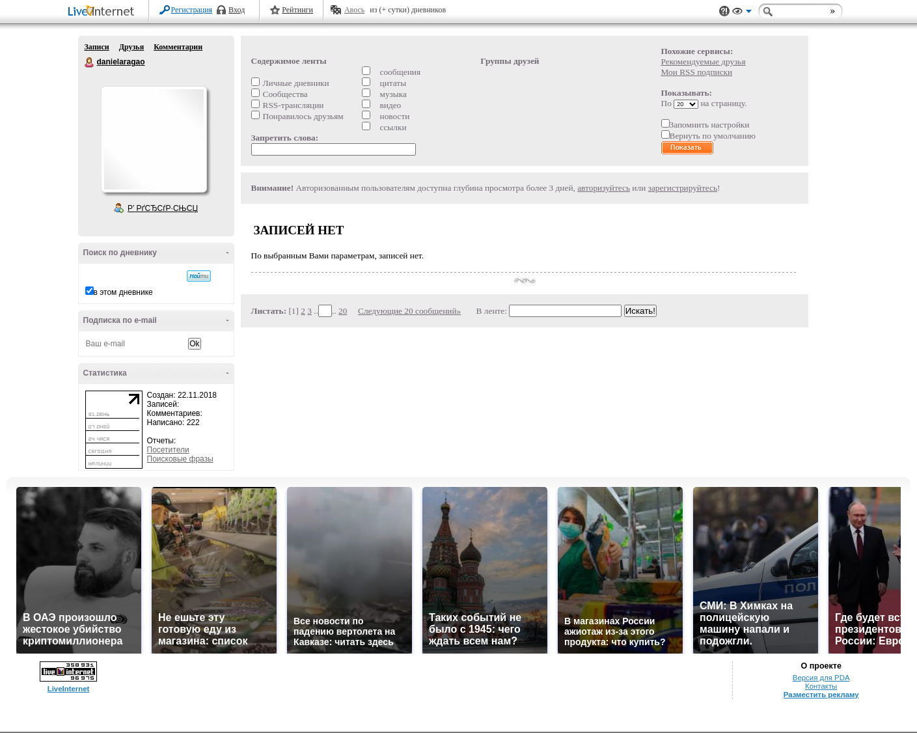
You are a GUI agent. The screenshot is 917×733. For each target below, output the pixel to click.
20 (342, 311)
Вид (742, 13)
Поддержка (724, 11)
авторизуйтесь (603, 188)
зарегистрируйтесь (682, 188)
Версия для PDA (821, 678)
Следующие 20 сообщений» (409, 311)
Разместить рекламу (821, 694)
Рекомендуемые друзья (703, 61)
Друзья (131, 46)
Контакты (821, 686)
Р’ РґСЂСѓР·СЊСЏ (163, 208)
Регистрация (192, 9)
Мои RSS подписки (697, 72)
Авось (354, 9)
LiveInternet (103, 12)
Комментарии (178, 46)
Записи (97, 46)
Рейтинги (297, 9)
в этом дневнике (123, 292)
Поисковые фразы (180, 458)
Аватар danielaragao (153, 139)
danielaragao (90, 62)
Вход (236, 9)
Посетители (168, 449)
